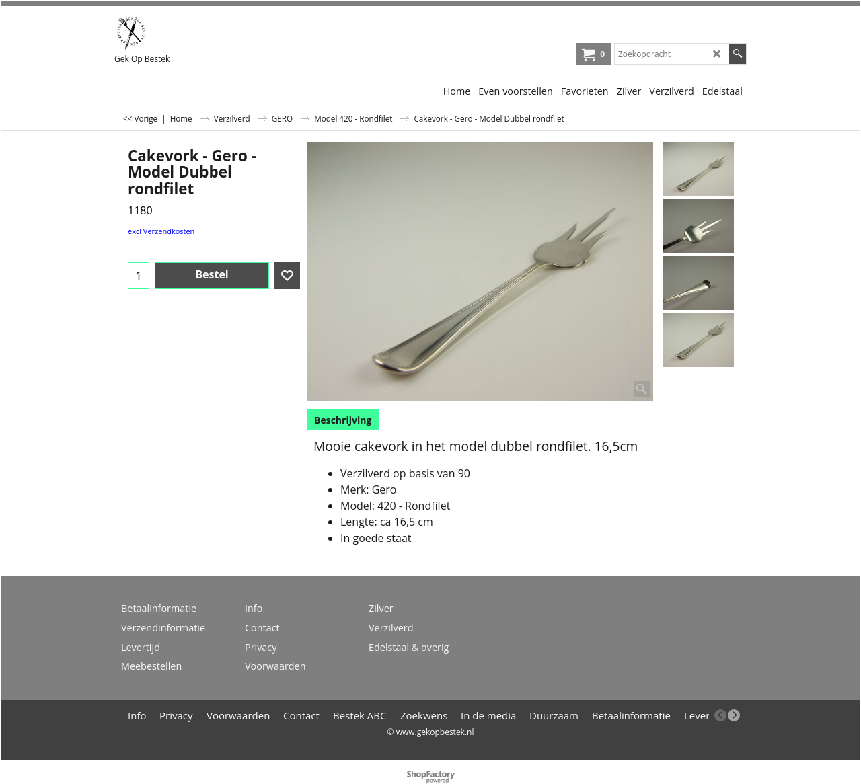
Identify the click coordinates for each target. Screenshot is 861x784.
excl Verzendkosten (161, 231)
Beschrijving (342, 420)
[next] (734, 715)
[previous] (720, 715)
